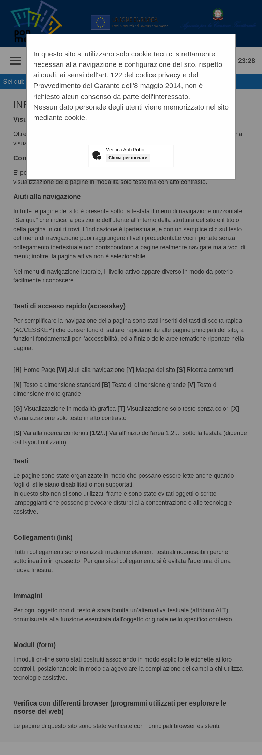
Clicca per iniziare (127, 157)
